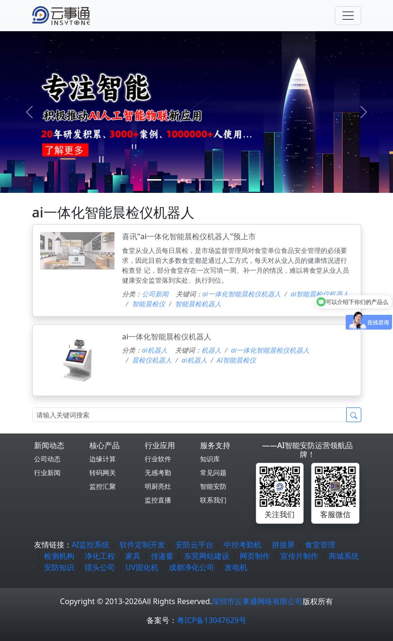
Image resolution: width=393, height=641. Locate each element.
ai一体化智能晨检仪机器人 (241, 293)
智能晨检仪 (148, 303)
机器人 (211, 350)
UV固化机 (141, 567)
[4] (222, 179)
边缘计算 (102, 458)
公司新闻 (155, 293)
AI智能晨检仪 (236, 359)
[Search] (189, 414)
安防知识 (59, 567)
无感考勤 (158, 472)
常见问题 (213, 472)
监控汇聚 (102, 486)
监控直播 (158, 499)
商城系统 (344, 556)
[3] (205, 179)
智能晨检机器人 (198, 303)
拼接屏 (283, 544)
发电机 (236, 567)
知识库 (210, 458)
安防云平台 (194, 544)
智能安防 (213, 486)
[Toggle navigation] (348, 15)
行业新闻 (47, 472)
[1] (171, 179)
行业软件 (158, 458)
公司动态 (47, 458)
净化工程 (100, 556)
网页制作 (255, 556)
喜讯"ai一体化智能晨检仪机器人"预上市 (189, 236)
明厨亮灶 (158, 486)
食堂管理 (320, 544)
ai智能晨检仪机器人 (320, 293)
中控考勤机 (243, 544)
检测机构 (59, 556)
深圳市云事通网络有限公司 (257, 601)
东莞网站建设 (206, 556)
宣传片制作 (299, 556)
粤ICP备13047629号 (211, 620)
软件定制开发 (142, 544)
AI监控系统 (91, 544)
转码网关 (102, 472)
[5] (239, 179)
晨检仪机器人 (152, 359)
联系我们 (213, 499)
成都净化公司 (191, 567)
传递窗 (162, 556)
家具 (132, 556)
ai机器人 (154, 350)
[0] (154, 179)
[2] (188, 179)
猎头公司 (100, 567)
